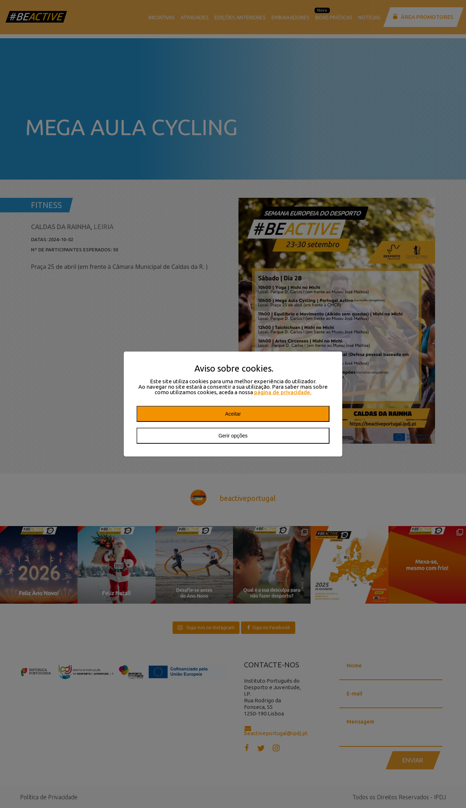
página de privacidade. (283, 392)
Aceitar (233, 414)
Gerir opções (233, 436)
